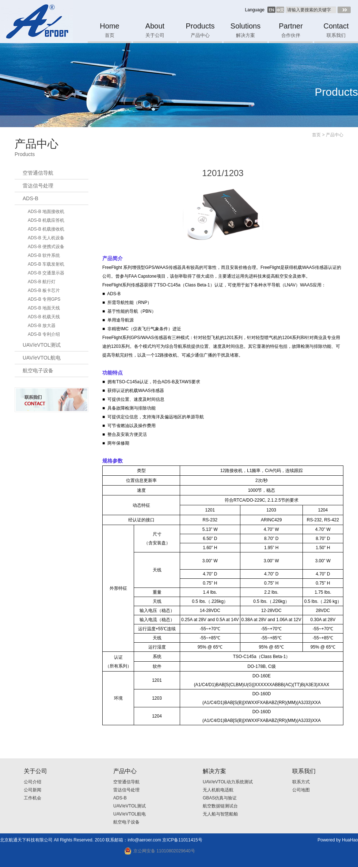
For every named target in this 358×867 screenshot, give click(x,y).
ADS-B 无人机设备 (46, 237)
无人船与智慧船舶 (220, 814)
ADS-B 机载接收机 (46, 229)
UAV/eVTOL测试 (42, 345)
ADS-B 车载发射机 (46, 264)
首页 (316, 134)
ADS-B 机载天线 (44, 316)
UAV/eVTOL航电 (42, 358)
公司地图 (301, 789)
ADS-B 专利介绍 (44, 334)
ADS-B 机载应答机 (46, 220)
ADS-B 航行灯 (42, 281)
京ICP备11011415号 (182, 840)
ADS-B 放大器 (42, 325)
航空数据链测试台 (220, 806)
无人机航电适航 (218, 789)
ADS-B (30, 198)
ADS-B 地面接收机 (46, 211)
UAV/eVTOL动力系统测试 (228, 781)
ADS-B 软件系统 (44, 255)
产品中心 (334, 134)
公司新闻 (32, 789)
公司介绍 (32, 781)
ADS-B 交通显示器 (46, 272)
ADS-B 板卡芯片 (44, 290)
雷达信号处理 (38, 186)
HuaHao (350, 840)
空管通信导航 (38, 173)
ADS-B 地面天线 (44, 308)
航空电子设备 (38, 370)
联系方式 (301, 781)
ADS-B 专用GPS (44, 299)
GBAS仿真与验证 (220, 798)
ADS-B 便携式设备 (46, 246)
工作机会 (32, 798)
